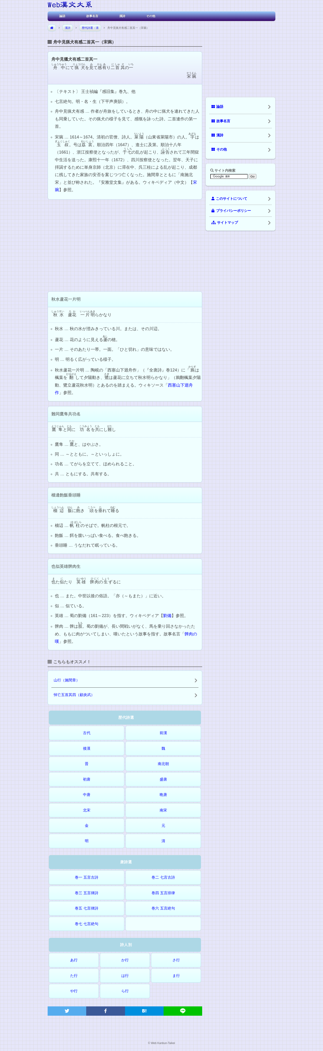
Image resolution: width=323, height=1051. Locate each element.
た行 (74, 976)
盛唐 (163, 779)
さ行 (176, 960)
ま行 (176, 976)
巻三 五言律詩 (86, 893)
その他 (150, 16)
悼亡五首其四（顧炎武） (74, 695)
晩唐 (163, 795)
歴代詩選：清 (90, 28)
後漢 (86, 748)
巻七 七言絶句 (86, 924)
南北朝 (163, 764)
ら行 (125, 991)
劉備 (167, 615)
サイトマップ (224, 222)
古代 (86, 733)
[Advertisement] (125, 244)
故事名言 (92, 16)
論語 (62, 16)
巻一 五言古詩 (86, 877)
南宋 (163, 810)
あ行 (74, 960)
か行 (125, 960)
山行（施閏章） (67, 680)
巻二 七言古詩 (163, 877)
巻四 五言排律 (163, 893)
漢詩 (122, 16)
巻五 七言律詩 (86, 908)
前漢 (163, 733)
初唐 (86, 779)
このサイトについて (229, 198)
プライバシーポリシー (231, 211)
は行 (125, 976)
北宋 (86, 810)
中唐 (86, 795)
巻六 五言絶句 (163, 908)
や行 (74, 991)
